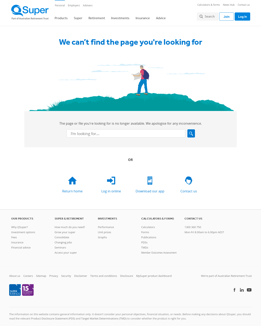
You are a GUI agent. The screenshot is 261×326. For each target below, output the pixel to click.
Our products (22, 216)
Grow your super (65, 230)
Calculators (148, 225)
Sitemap (41, 274)
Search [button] (208, 15)
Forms (145, 230)
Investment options (23, 230)
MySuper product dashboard (154, 274)
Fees (14, 235)
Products (61, 17)
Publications (148, 235)
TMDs (144, 245)
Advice (161, 17)
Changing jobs (63, 240)
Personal (60, 5)
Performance (106, 225)
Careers (28, 274)
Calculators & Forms (157, 216)
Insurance (143, 17)
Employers (74, 5)
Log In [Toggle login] (241, 15)
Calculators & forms (208, 5)
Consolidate (62, 235)
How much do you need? (70, 225)
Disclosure (126, 274)
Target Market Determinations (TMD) (103, 316)
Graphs (102, 235)
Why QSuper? (19, 225)
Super (78, 17)
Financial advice (21, 245)
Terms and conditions (103, 274)
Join (225, 15)
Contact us (244, 5)
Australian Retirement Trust (235, 274)
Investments (120, 17)
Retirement (96, 17)
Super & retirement (69, 216)
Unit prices (104, 230)
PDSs (144, 240)
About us (14, 274)
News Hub (228, 5)
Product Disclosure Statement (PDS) (53, 316)
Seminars (60, 245)
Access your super (66, 250)
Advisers (88, 5)
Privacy (53, 274)
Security (66, 274)
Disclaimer (80, 274)
